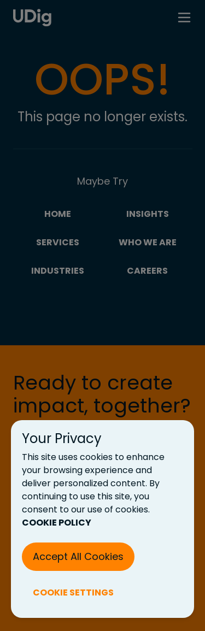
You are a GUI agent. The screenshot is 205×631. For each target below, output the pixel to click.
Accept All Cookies (78, 556)
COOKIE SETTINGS (73, 592)
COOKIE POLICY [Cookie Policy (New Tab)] (56, 522)
